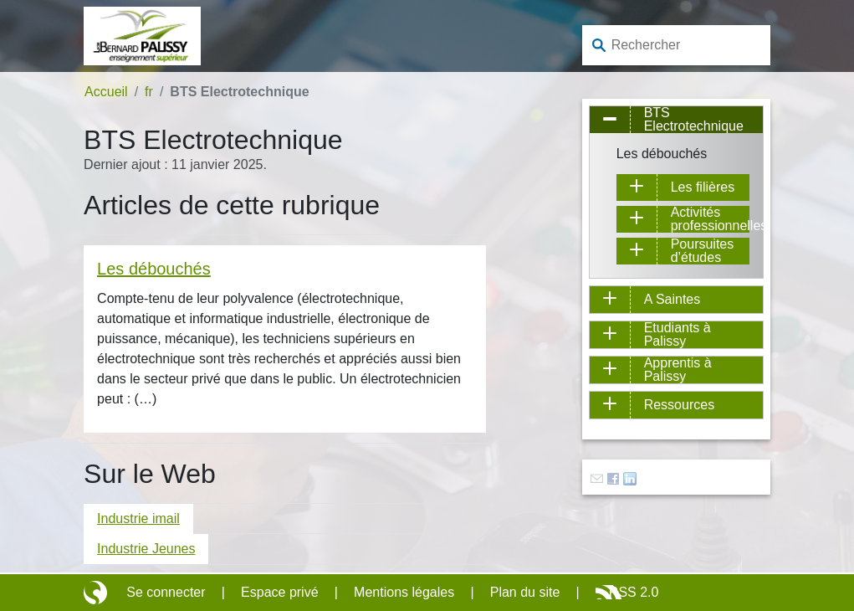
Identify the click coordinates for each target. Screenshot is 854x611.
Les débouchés (154, 268)
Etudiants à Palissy (677, 334)
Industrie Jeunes (146, 549)
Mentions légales (404, 592)
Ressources (679, 405)
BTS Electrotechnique (694, 119)
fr (149, 92)
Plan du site (525, 592)
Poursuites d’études (702, 251)
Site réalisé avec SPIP (97, 592)
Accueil (106, 92)
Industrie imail (138, 518)
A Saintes (672, 299)
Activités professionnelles (710, 219)
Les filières (702, 187)
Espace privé (280, 592)
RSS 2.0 (634, 592)
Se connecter (165, 592)
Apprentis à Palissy (678, 370)
